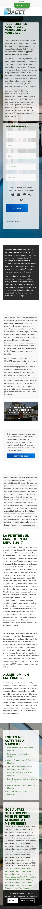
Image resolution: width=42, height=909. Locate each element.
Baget (15, 908)
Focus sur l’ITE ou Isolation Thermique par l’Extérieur (21, 410)
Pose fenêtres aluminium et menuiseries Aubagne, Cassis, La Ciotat (18, 874)
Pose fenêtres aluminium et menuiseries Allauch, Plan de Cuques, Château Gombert (19, 885)
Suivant (32, 411)
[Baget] (17, 11)
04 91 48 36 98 (22, 5)
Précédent (9, 411)
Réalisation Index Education (14, 343)
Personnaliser (27, 900)
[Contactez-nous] (21, 456)
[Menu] (36, 11)
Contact (21, 1)
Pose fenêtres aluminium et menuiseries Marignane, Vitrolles (20, 880)
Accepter (13, 900)
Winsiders (34, 908)
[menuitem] (21, 1)
